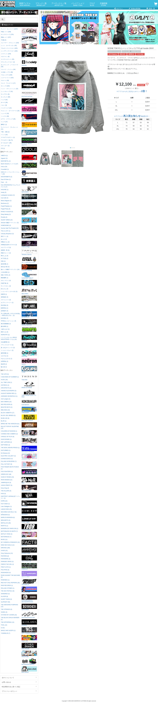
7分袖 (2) (3, 40)
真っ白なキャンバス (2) (8, 347)
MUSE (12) (4, 539)
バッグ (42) (4, 99)
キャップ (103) (5, 86)
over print (29, 39)
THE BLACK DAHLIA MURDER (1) (10, 618)
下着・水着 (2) (5, 132)
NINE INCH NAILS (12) (7, 545)
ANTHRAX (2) (5, 385)
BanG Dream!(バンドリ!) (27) (9, 164)
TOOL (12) (4, 625)
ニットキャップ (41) (7, 91)
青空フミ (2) (4, 236)
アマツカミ (29, 283)
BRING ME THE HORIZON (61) (10, 423)
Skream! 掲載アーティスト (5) (10, 222)
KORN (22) (4, 501)
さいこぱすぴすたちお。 (29, 259)
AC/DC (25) (4, 379)
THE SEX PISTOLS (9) (7, 591)
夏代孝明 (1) (4, 326)
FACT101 (29, 543)
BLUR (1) (3, 421)
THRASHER (29, 410)
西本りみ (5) (4, 332)
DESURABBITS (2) (6, 176)
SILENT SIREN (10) (7, 220)
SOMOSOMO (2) (6, 225)
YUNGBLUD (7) (5, 633)
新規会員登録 (134, 8)
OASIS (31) (4, 550)
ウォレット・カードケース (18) (10, 110)
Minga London (29, 86)
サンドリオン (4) (6, 286)
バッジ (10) (4, 134)
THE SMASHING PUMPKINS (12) (9, 605)
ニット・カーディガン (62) (9, 45)
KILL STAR (29, 78)
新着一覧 (150, 8)
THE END (29, 377)
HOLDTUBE (29, 654)
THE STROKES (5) (6, 609)
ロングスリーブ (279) (7, 34)
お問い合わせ (19, 682)
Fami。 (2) (4, 182)
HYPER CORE (29, 550)
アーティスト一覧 (58, 4)
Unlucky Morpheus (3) (7, 233)
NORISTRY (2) (5, 334)
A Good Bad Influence (29, 70)
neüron (29, 361)
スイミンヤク (29, 574)
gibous (29, 150)
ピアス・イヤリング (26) (8, 119)
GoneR (29, 425)
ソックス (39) (5, 116)
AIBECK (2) (4, 155)
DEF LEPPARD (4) (6, 442)
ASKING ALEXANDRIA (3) (8, 390)
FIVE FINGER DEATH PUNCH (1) (10, 468)
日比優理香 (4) (5, 342)
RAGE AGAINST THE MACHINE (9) (10, 576)
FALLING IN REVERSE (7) (8, 461)
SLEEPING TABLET (29, 275)
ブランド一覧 (41, 4)
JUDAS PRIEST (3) (6, 485)
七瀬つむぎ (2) (5, 329)
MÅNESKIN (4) (5, 514)
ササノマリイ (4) (6, 280)
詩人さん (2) (4, 289)
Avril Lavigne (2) (5, 399)
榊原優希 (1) (4, 278)
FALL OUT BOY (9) (6, 464)
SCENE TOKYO (136, 51)
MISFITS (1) (4, 526)
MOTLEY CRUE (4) (6, 534)
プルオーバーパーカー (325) (9, 48)
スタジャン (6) (5, 56)
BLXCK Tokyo (29, 496)
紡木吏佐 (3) (4, 318)
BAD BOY (29, 441)
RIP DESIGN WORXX (29, 661)
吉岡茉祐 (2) (4, 361)
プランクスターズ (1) (7, 345)
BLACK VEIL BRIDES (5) (8, 415)
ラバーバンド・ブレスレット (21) (9, 128)
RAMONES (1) (5, 580)
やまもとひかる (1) (6, 358)
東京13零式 (29, 291)
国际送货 (122, 54)
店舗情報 (103, 4)
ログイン (118, 8)
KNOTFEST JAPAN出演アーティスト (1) (10, 497)
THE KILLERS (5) (6, 491)
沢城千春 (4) (4, 283)
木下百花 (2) (4, 258)
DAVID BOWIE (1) (6, 439)
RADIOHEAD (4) (6, 572)
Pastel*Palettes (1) (6, 206)
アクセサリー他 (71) (7, 140)
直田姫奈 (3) (4, 297)
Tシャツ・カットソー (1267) (9, 29)
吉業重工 (29, 181)
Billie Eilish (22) (5, 410)
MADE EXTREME (29, 385)
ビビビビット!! (29, 457)
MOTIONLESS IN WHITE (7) (9, 531)
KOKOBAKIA (29, 402)
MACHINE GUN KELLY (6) (8, 512)
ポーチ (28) (4, 102)
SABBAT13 (29, 330)
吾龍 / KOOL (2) (5, 275)
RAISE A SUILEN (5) (7, 211)
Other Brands (29, 646)
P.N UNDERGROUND (29, 101)
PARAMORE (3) (5, 559)
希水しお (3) (4, 255)
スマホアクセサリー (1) (8, 137)
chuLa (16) (4, 166)
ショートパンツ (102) (7, 77)
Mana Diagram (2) (6, 200)
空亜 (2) (3, 261)
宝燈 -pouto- (29, 299)
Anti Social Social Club (29, 615)
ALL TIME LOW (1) (6, 382)
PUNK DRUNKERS (29, 158)
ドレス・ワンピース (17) (8, 83)
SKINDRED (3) (5, 593)
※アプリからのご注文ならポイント (132, 91)
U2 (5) (2, 628)
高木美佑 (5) (4, 305)
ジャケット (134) (6, 54)
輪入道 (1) (4, 367)
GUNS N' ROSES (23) (7, 477)
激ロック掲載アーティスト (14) (10, 269)
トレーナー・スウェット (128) (10, 43)
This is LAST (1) (5, 231)
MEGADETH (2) (5, 520)
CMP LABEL (29, 306)
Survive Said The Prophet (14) (9, 228)
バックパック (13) (6, 108)
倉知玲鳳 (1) (4, 264)
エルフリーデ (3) (6, 247)
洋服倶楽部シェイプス (29, 433)
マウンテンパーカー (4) (8, 62)
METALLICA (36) (6, 523)
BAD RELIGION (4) (6, 404)
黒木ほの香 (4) (5, 266)
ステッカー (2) (5, 145)
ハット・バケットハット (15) (9, 88)
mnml (29, 213)
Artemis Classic (29, 236)
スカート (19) (5, 80)
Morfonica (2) (5, 203)
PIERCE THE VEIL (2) (7, 564)
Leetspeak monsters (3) (8, 195)
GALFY (29, 31)
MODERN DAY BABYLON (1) (9, 528)
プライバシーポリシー (19, 691)
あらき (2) (4, 239)
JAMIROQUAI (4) (6, 482)
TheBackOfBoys (29, 527)
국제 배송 (140, 54)
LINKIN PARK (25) (6, 509)
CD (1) (3, 148)
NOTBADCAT (29, 314)
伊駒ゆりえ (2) (5, 242)
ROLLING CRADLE (29, 417)
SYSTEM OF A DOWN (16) (9, 615)
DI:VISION (29, 504)
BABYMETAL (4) (6, 161)
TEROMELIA (29, 582)
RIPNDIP (29, 133)
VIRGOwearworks (29, 197)
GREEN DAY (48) (6, 474)
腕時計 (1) (4, 124)
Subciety (29, 62)
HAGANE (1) (4, 189)
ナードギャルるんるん (29, 472)
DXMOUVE (29, 346)
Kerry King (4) (5, 488)
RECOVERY (29, 189)
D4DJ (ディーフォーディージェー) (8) (10, 173)
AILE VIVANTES (29, 488)
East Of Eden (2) (6, 179)
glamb (29, 55)
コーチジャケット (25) (7, 59)
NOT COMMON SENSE (29, 630)
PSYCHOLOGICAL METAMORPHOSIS (29, 598)
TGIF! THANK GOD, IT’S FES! (29, 393)
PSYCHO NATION (29, 94)
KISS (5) (3, 493)
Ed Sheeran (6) (5, 453)
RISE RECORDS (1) (7, 585)
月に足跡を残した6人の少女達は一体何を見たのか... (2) (10, 314)
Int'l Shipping (113, 54)
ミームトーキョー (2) (7, 350)
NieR (29, 480)
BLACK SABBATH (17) (7, 412)
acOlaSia (29, 622)
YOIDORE (29, 125)
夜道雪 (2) (4, 364)
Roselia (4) (4, 217)
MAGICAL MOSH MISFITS (29, 142)
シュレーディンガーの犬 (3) (9, 291)
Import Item (29, 638)
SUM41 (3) (4, 612)
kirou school (29, 669)
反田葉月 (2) (4, 311)
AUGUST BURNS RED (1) (8, 393)
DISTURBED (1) (5, 450)
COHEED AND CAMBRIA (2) (9, 434)
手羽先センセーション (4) (8, 321)
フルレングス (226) (6, 75)
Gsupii (29, 369)
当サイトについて (19, 678)
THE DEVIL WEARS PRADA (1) (10, 447)
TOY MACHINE (29, 166)
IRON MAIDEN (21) (6, 480)
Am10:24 (29, 338)
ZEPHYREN (29, 607)
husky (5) (3, 192)
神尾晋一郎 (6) (5, 250)
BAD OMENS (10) (6, 401)
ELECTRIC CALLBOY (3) (8, 456)
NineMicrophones (29, 322)
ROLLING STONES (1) (7, 588)
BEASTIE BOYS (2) (6, 407)
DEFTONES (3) (5, 445)
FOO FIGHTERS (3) (7, 471)
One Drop (29, 353)
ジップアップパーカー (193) (9, 51)
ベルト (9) (4, 105)
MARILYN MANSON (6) (8, 517)
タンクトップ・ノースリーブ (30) (9, 65)
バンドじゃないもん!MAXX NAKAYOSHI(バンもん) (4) (9, 338)
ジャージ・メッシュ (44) (8, 69)
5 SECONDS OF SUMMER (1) (10, 377)
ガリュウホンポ (29, 558)
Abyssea (29, 228)
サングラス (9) (5, 94)
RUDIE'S (29, 220)
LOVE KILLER (29, 590)
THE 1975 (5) (5, 374)
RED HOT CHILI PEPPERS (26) (10, 582)
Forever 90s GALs (29, 464)
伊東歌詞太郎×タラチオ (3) (9, 244)
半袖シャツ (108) (6, 32)
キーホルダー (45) (6, 143)
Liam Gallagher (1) (6, 506)
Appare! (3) (4, 158)
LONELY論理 (29, 519)
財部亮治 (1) (4, 308)
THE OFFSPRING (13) (7, 622)
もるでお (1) (4, 356)
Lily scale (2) (4, 198)
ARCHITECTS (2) (6, 388)
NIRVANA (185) (5, 548)
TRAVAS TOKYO (29, 252)
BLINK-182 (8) (5, 418)
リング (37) (4, 122)
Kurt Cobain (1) (5, 503)
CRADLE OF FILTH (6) (7, 436)
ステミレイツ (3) (6, 300)
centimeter (29, 173)
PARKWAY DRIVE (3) (7, 561)
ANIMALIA (29, 566)
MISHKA (29, 535)
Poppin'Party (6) (5, 209)
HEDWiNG (29, 511)
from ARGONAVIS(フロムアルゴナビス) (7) (10, 186)
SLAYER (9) (4, 596)
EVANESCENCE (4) (7, 458)
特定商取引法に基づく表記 (19, 687)
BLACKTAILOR (29, 205)
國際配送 (131, 54)
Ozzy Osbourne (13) (7, 553)
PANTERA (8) (5, 556)
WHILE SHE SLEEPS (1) (8, 630)
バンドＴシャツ (77, 4)
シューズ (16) (5, 113)
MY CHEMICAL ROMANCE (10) (10, 542)
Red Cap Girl (29, 117)
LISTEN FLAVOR (29, 109)
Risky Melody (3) (6, 214)
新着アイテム (25, 4)
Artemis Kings (29, 244)
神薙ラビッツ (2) (6, 253)
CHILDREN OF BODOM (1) (9, 431)
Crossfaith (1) (5, 169)
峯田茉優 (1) (4, 353)
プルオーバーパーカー (114, 51)
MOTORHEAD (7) (6, 537)
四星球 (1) (4, 294)
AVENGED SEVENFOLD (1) (9, 396)
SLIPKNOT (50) (5, 602)
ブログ (92, 4)
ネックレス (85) (5, 97)
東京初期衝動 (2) (6, 323)
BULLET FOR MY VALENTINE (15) (10, 427)
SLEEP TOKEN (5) (6, 599)
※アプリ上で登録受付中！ (132, 116)
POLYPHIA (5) (5, 570)
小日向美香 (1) (5, 272)
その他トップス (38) (7, 72)
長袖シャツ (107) (6, 37)
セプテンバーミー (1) (7, 302)
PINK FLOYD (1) (6, 567)
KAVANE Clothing (29, 267)
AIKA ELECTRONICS (29, 449)
